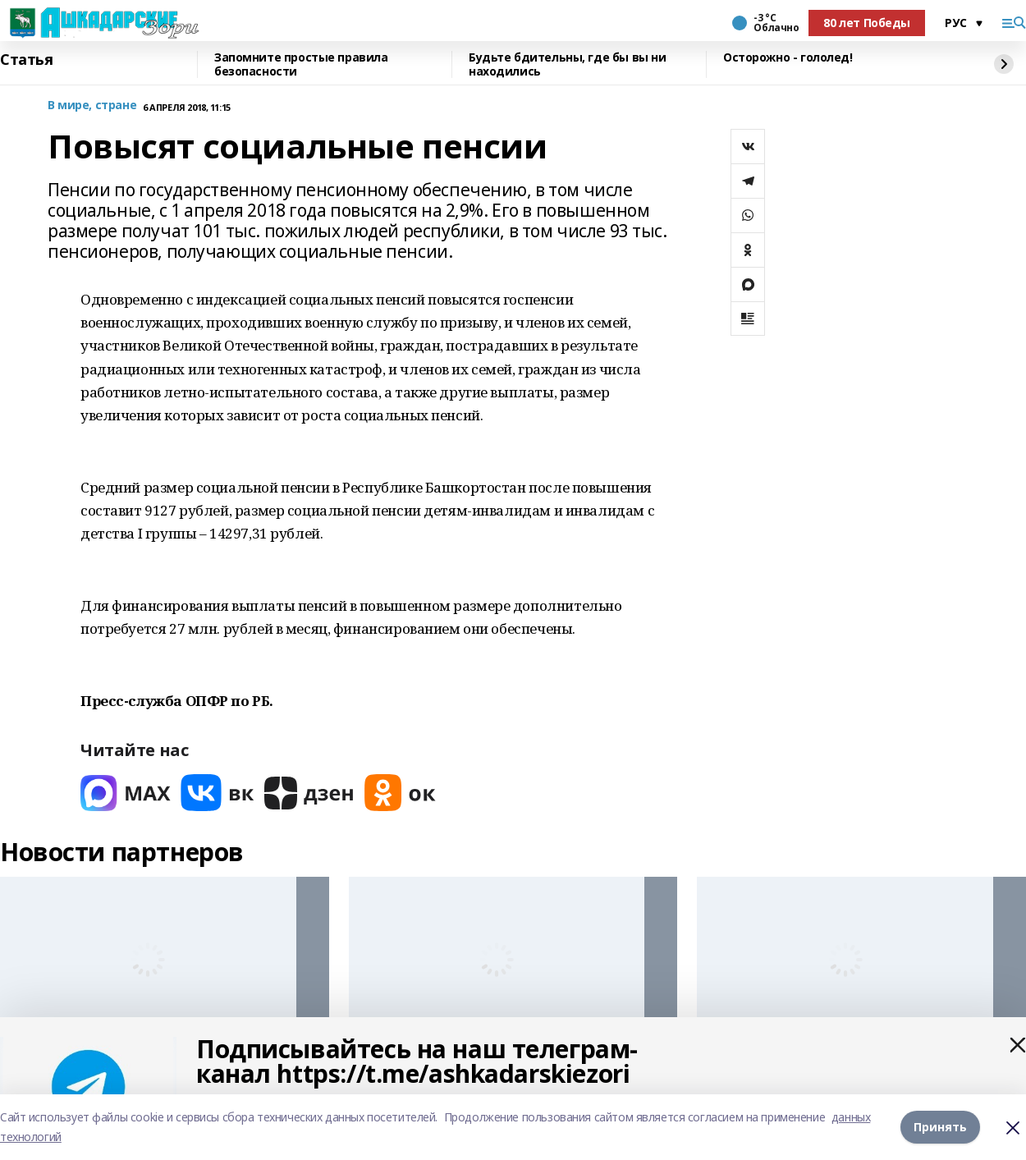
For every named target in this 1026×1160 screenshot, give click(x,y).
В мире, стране (92, 105)
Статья (26, 60)
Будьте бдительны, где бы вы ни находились (567, 64)
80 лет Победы (866, 22)
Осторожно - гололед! (788, 58)
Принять (940, 1127)
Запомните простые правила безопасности (301, 64)
